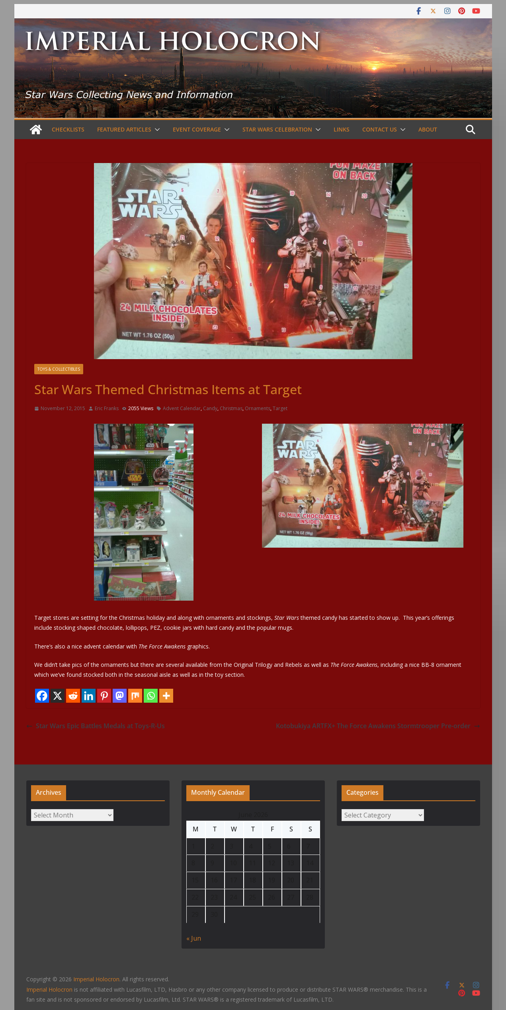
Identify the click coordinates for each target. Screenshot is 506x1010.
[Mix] (135, 696)
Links (342, 129)
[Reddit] (73, 696)
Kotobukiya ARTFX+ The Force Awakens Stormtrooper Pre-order (378, 725)
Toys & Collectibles (58, 369)
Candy (210, 408)
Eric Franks (107, 408)
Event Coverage (197, 129)
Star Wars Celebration (277, 129)
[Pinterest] (104, 696)
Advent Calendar (182, 408)
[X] (57, 696)
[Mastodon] (120, 696)
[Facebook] (42, 696)
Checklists (68, 129)
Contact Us (379, 129)
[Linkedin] (89, 696)
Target (280, 408)
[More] (166, 696)
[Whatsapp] (151, 696)
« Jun (193, 938)
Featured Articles (124, 129)
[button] (155, 129)
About (427, 129)
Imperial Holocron (49, 989)
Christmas (231, 408)
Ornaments (257, 408)
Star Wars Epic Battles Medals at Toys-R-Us (95, 725)
